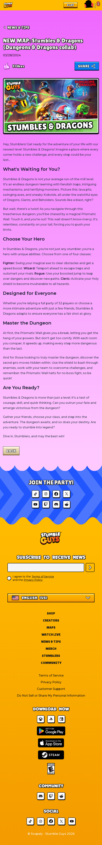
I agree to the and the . (33, 578)
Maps (51, 627)
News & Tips (51, 641)
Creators (51, 620)
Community (51, 663)
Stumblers (51, 656)
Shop (51, 613)
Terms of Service (43, 576)
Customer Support (51, 689)
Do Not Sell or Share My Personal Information (51, 695)
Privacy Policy (33, 580)
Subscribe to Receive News (51, 557)
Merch (51, 649)
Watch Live (51, 634)
